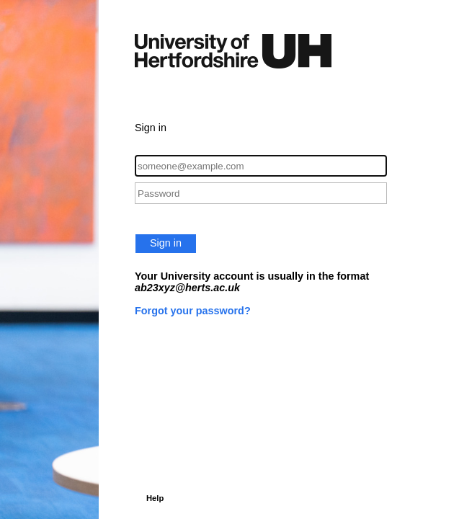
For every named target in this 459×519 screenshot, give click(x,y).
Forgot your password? (193, 310)
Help (155, 498)
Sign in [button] (166, 243)
